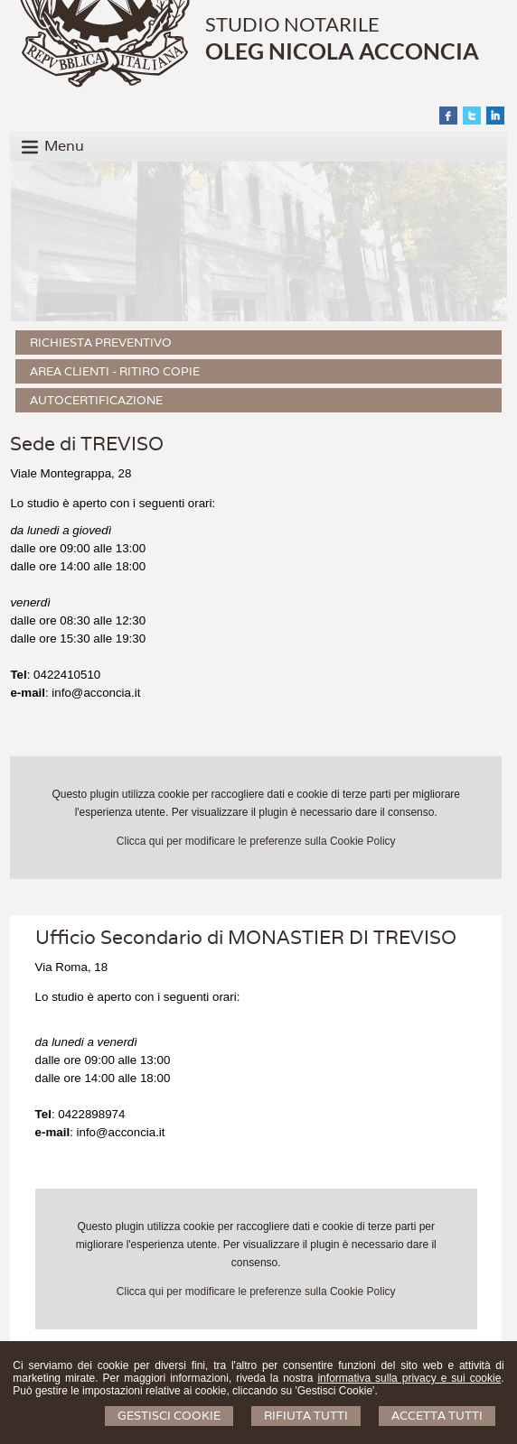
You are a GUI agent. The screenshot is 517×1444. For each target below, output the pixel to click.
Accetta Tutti (437, 1415)
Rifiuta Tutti (306, 1415)
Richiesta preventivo (101, 342)
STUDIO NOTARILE (292, 24)
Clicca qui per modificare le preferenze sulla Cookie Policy (256, 841)
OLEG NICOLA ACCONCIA (342, 50)
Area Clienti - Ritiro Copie (115, 371)
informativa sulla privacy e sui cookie (409, 1378)
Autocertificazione (96, 400)
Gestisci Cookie (169, 1415)
